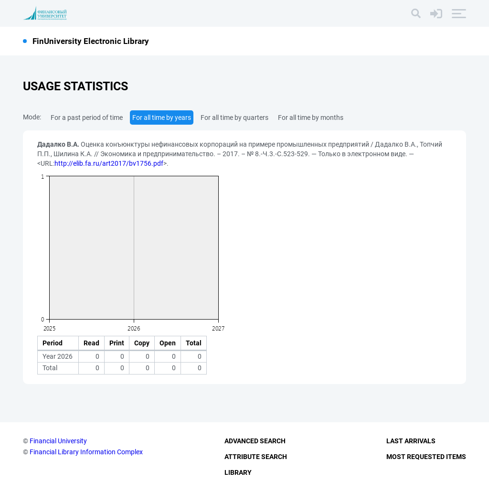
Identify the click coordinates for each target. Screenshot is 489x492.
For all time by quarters (234, 117)
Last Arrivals (411, 441)
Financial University (58, 441)
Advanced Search (255, 441)
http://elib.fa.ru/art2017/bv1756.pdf (108, 163)
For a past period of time (87, 117)
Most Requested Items (426, 456)
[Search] (416, 13)
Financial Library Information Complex (86, 452)
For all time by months (310, 117)
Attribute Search (255, 456)
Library (238, 472)
